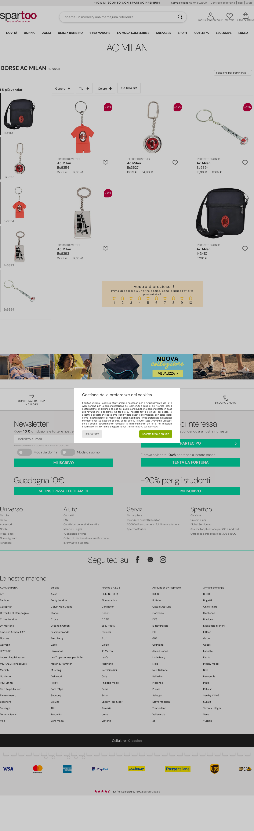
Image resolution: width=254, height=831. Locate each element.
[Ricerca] (180, 17)
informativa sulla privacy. (144, 426)
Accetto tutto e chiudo (155, 433)
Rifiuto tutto (92, 433)
